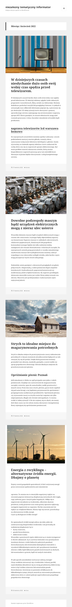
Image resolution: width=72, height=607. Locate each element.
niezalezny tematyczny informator (28, 7)
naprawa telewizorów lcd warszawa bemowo (34, 130)
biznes (28, 167)
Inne (27, 590)
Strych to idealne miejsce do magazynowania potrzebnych (34, 346)
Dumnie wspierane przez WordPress (22, 603)
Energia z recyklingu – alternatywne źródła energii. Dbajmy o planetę (34, 474)
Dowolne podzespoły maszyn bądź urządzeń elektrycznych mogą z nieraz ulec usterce (34, 224)
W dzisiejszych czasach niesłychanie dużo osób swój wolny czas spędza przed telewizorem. (33, 85)
